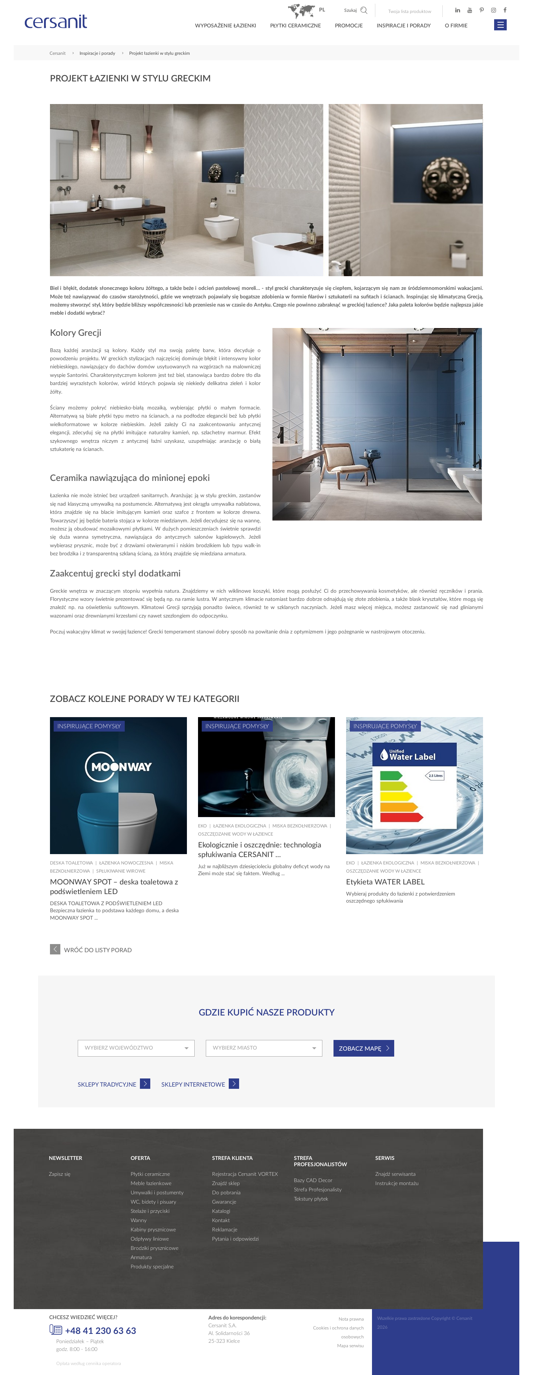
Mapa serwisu (350, 1346)
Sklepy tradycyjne (107, 1085)
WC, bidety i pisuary (153, 1202)
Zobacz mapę (360, 1049)
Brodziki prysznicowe (154, 1248)
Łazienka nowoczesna (126, 863)
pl (322, 10)
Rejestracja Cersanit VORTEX (245, 1174)
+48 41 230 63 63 (92, 1330)
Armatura (141, 1257)
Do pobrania (226, 1192)
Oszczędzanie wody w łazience (235, 834)
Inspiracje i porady (404, 26)
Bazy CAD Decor (313, 1180)
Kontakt (221, 1220)
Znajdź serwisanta (395, 1174)
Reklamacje (224, 1229)
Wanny (139, 1220)
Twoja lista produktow (409, 11)
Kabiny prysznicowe (153, 1229)
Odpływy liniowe (150, 1239)
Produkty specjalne (152, 1266)
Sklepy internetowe (193, 1085)
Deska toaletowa (71, 863)
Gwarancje (224, 1202)
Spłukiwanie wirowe (120, 871)
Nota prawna (351, 1319)
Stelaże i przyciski (150, 1211)
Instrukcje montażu (397, 1183)
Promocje (349, 26)
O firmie (456, 26)
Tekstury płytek (311, 1199)
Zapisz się (59, 1174)
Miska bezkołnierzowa (299, 826)
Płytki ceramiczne (295, 26)
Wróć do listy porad (98, 950)
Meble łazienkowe (151, 1183)
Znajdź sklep (226, 1183)
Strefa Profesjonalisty (318, 1189)
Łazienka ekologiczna (239, 826)
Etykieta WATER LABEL (385, 882)
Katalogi (221, 1211)
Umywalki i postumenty (157, 1192)
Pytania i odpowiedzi (235, 1239)
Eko (202, 826)
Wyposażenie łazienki (225, 26)
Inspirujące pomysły (89, 726)
